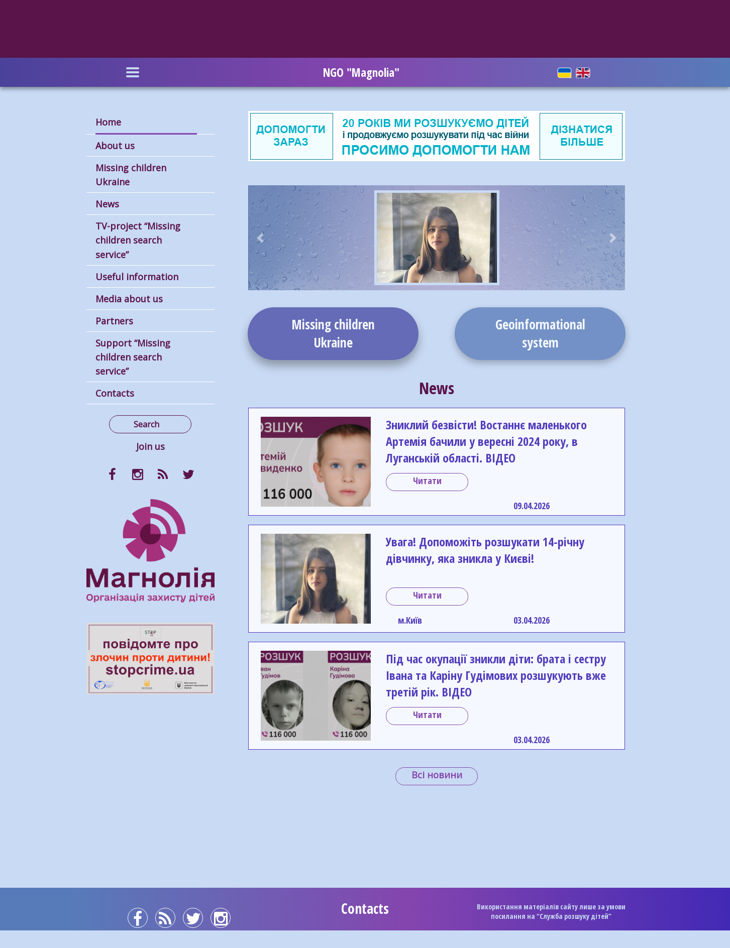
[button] (261, 237)
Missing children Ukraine (130, 175)
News (107, 204)
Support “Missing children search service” (132, 357)
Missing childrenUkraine (333, 333)
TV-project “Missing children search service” (137, 240)
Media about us (129, 299)
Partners (114, 321)
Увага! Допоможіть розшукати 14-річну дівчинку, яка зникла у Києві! (485, 549)
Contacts (114, 393)
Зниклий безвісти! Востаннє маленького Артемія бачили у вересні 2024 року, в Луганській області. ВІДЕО (486, 441)
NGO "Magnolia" (361, 72)
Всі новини (436, 775)
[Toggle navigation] (132, 72)
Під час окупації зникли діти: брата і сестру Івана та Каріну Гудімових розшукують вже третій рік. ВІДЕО (496, 675)
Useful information (136, 277)
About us (115, 146)
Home (108, 122)
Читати (427, 481)
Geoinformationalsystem (540, 333)
